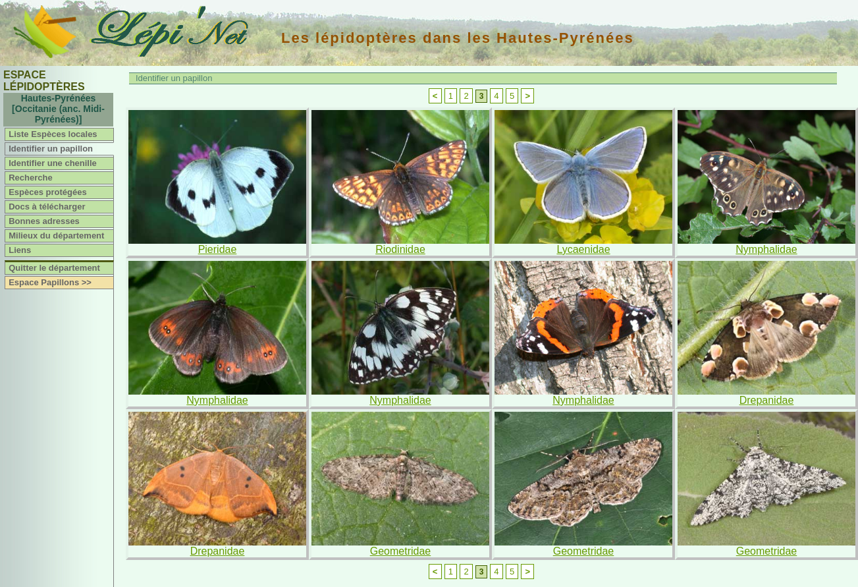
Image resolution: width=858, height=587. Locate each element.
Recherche (30, 177)
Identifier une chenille (53, 163)
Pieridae (217, 249)
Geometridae (400, 551)
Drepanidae (766, 400)
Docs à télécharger (47, 206)
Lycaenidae (583, 249)
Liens (20, 250)
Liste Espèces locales (53, 134)
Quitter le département (54, 268)
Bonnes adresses (44, 221)
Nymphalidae (766, 249)
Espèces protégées (48, 192)
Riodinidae (400, 249)
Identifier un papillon (51, 149)
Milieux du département (56, 235)
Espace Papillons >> (50, 282)
